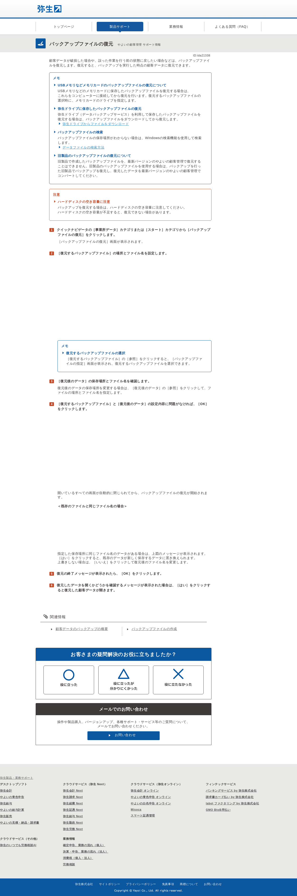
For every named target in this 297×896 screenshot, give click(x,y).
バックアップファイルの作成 (154, 629)
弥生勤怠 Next (73, 822)
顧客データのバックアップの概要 (82, 629)
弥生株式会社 (84, 884)
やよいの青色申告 (12, 797)
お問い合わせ (125, 735)
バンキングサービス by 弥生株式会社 (231, 790)
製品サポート (120, 26)
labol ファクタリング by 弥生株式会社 (232, 803)
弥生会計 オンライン (145, 790)
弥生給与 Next (73, 816)
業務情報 (176, 26)
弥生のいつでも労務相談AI (18, 845)
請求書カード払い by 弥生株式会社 (230, 797)
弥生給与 (6, 803)
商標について (189, 884)
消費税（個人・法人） (78, 858)
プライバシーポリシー (141, 884)
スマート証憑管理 (143, 815)
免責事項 (168, 884)
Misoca (136, 809)
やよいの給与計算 (12, 810)
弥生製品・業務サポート (16, 777)
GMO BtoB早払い (218, 810)
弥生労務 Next (73, 829)
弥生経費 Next (73, 803)
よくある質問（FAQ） (232, 26)
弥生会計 (6, 790)
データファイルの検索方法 (83, 147)
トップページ (63, 26)
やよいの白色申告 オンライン (151, 803)
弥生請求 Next (73, 797)
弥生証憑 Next (73, 810)
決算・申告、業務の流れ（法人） (85, 851)
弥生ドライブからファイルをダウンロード (95, 124)
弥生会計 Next (73, 790)
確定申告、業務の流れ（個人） (84, 845)
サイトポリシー (109, 884)
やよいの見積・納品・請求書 (19, 822)
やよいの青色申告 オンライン (151, 797)
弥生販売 (6, 816)
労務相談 (69, 864)
